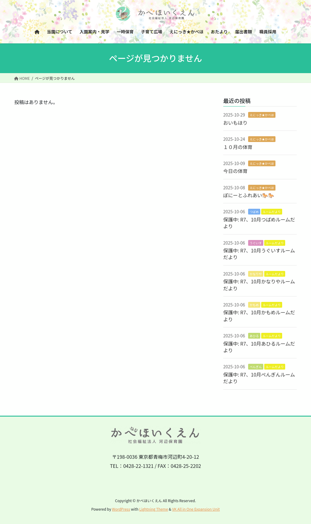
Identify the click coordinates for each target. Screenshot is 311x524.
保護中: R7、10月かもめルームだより (259, 316)
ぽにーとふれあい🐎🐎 (248, 195)
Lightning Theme (153, 509)
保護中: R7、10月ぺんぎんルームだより (259, 378)
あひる (254, 335)
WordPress (121, 509)
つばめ (254, 211)
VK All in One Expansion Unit (196, 509)
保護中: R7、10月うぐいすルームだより (259, 254)
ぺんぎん (256, 366)
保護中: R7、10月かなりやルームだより (259, 285)
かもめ (254, 305)
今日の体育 (235, 170)
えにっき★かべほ (262, 115)
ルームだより (272, 211)
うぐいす (256, 243)
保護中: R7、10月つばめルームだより (259, 223)
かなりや (256, 274)
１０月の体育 (237, 146)
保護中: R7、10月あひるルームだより (259, 347)
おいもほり (235, 122)
